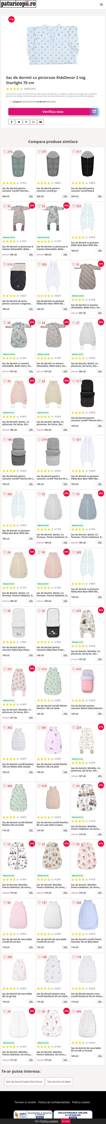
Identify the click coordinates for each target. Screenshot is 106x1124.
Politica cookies (81, 1102)
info (31, 196)
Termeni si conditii (25, 1102)
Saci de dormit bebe (59, 1081)
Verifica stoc (70, 111)
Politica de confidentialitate (54, 1102)
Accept (66, 1121)
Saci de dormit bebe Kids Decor (24, 1081)
